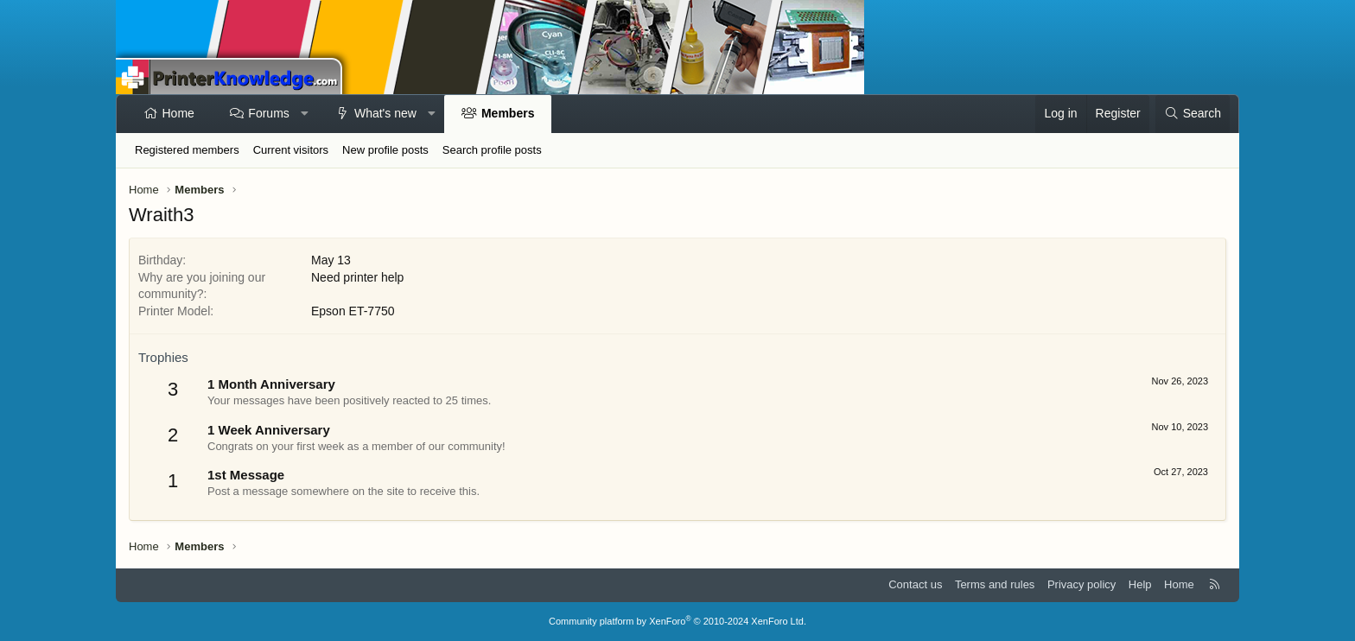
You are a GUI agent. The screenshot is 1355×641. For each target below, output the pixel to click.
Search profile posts (492, 149)
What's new (385, 113)
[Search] (1192, 114)
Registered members (187, 149)
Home (178, 113)
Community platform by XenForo (677, 621)
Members (507, 113)
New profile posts (385, 149)
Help (1140, 584)
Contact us (915, 584)
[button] (304, 114)
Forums (268, 113)
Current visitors (290, 149)
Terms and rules (994, 584)
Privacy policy (1081, 584)
